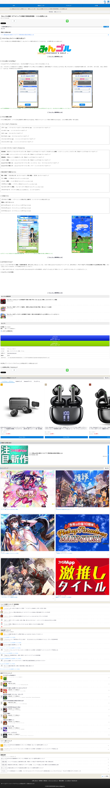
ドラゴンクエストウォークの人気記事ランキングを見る (11, 642)
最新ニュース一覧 (31, 8)
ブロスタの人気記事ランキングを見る (8, 663)
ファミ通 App (5, 2)
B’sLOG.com (74, 780)
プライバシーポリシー (53, 780)
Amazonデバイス (28, 381)
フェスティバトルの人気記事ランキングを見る (9, 653)
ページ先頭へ (106, 776)
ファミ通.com (68, 780)
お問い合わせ (35, 780)
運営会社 (45, 780)
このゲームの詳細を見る (7, 331)
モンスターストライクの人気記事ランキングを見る (10, 669)
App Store (55, 338)
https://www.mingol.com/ (11, 353)
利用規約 (41, 780)
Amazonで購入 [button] (22, 437)
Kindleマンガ (19, 381)
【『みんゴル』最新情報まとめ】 (55, 56)
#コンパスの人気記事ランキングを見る (8, 637)
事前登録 (51, 11)
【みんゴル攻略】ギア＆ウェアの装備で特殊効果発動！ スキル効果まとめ (52, 8)
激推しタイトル (57, 11)
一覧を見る (106, 377)
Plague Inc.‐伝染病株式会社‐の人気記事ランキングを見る (11, 658)
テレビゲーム (37, 381)
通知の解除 (61, 780)
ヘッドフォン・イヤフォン (7, 381)
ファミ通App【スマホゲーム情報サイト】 (18, 8)
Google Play (55, 343)
